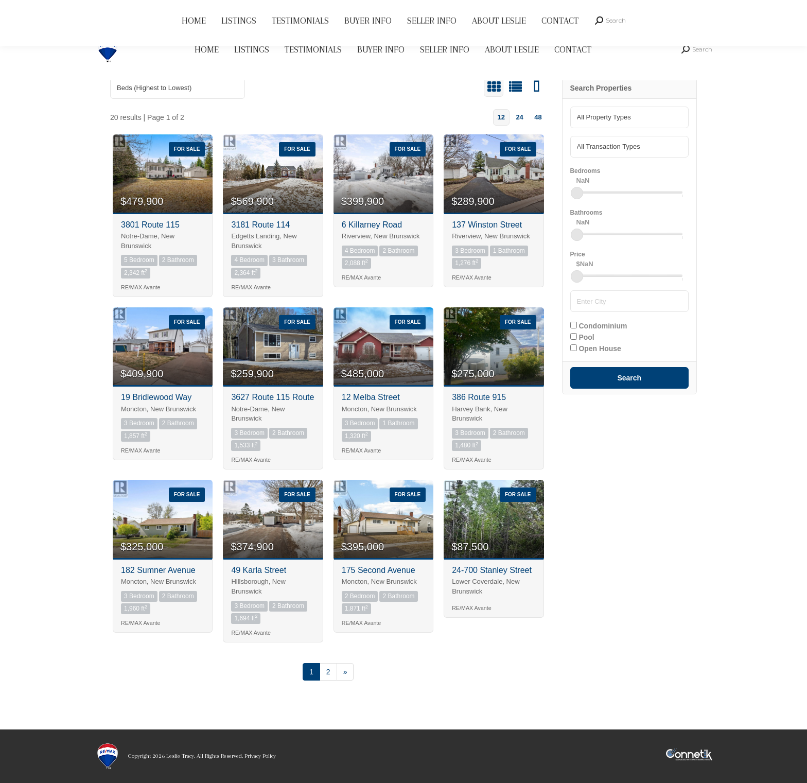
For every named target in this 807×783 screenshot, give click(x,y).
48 (537, 117)
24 (519, 117)
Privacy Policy (260, 756)
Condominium (598, 326)
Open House (595, 348)
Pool (582, 337)
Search (629, 378)
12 (500, 117)
